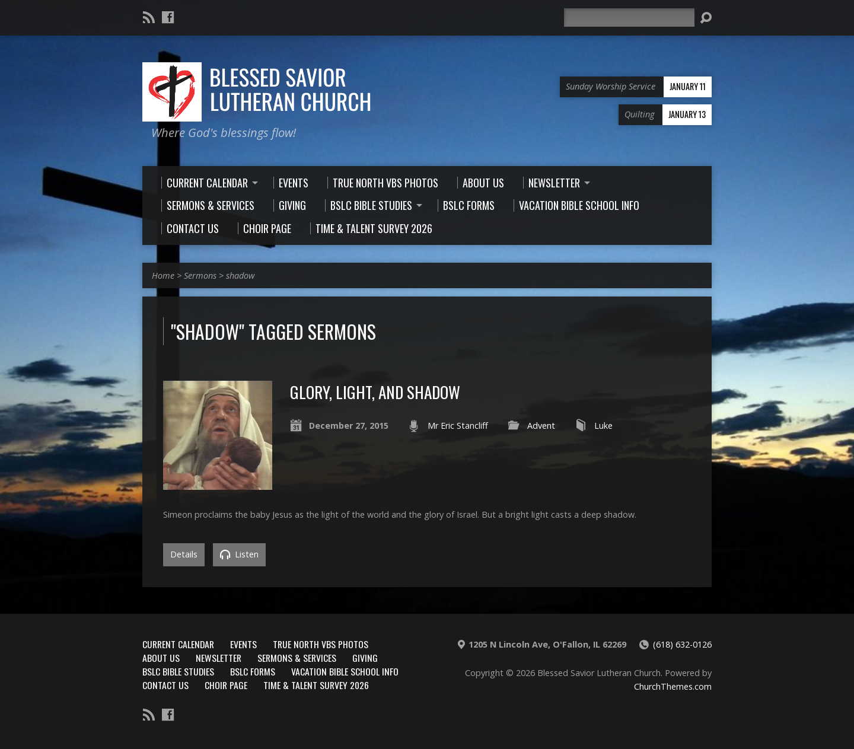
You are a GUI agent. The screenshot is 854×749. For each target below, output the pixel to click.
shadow (240, 275)
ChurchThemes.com (673, 686)
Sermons (200, 275)
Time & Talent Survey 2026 (316, 685)
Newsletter (218, 658)
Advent (541, 425)
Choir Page (226, 685)
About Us (161, 658)
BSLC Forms (252, 671)
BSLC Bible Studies (178, 671)
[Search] (629, 17)
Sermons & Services (296, 658)
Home (163, 275)
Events (243, 644)
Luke (603, 425)
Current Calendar (178, 644)
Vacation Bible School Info (345, 671)
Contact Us (165, 685)
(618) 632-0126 (682, 644)
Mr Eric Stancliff (458, 425)
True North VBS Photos (320, 644)
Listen (239, 554)
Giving (365, 658)
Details (183, 554)
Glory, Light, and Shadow (375, 392)
